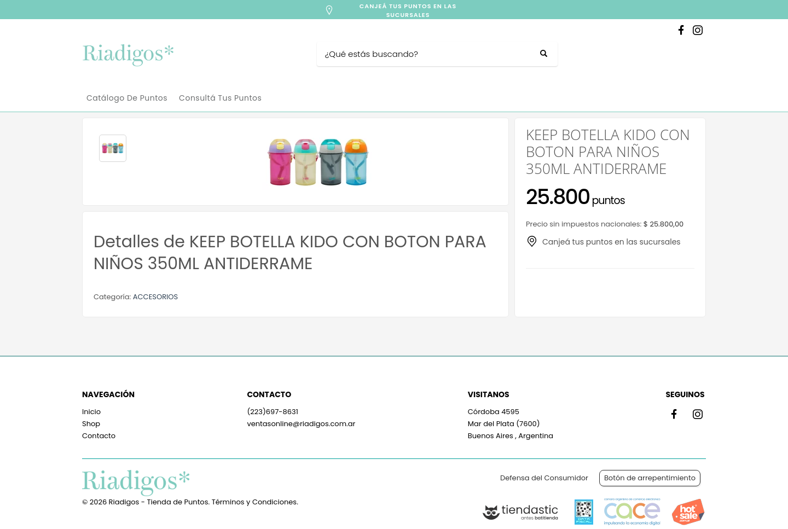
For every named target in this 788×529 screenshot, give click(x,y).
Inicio (91, 411)
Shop (91, 423)
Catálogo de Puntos (126, 97)
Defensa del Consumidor (544, 478)
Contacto (98, 436)
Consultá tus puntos (220, 97)
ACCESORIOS (155, 297)
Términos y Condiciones (254, 502)
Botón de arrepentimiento (650, 478)
